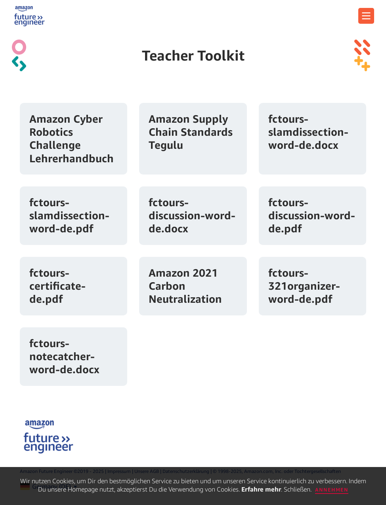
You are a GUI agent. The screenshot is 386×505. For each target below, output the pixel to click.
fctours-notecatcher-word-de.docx (64, 356)
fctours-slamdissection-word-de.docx (308, 131)
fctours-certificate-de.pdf (57, 285)
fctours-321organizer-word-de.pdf (304, 285)
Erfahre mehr (261, 489)
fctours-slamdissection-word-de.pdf (69, 215)
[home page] (29, 16)
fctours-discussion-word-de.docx (192, 215)
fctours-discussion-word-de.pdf (311, 215)
